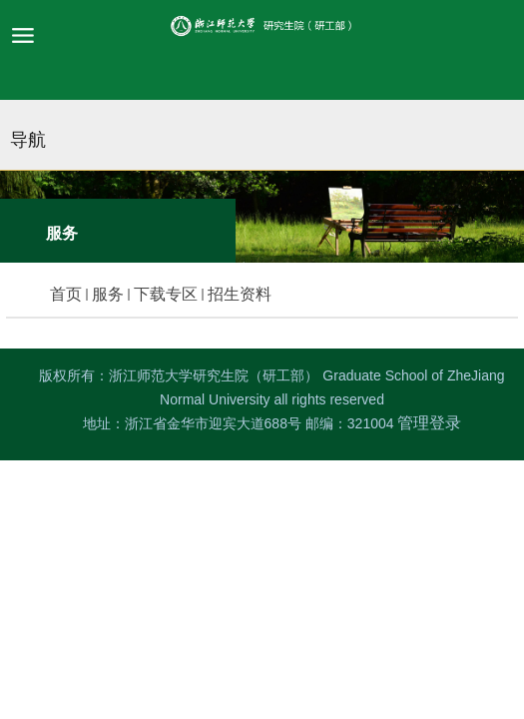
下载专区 (166, 294)
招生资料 (239, 294)
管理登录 (429, 422)
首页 (66, 294)
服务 (108, 294)
